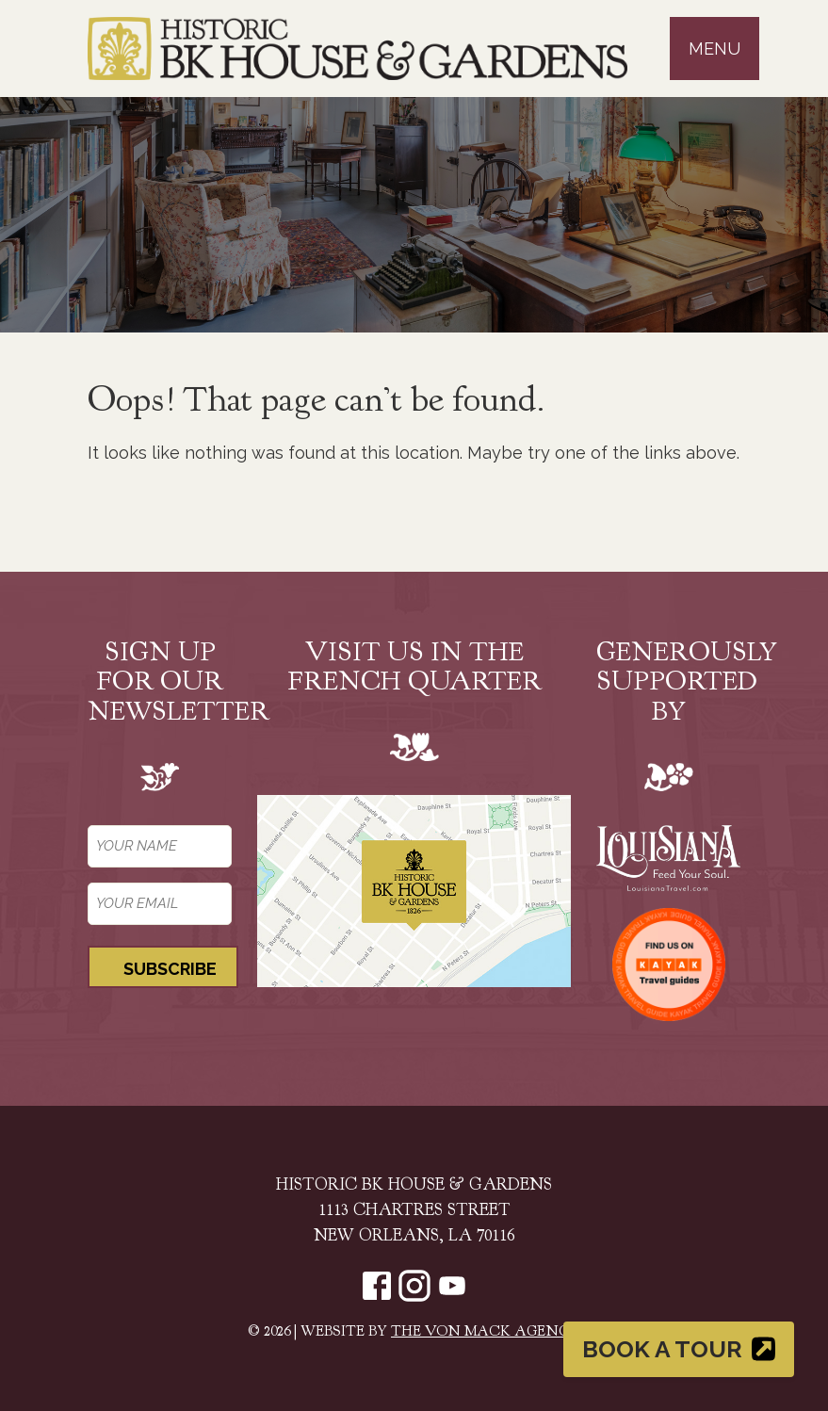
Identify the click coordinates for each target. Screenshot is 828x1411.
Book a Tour (679, 1349)
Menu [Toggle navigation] (714, 48)
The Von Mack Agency (485, 1332)
